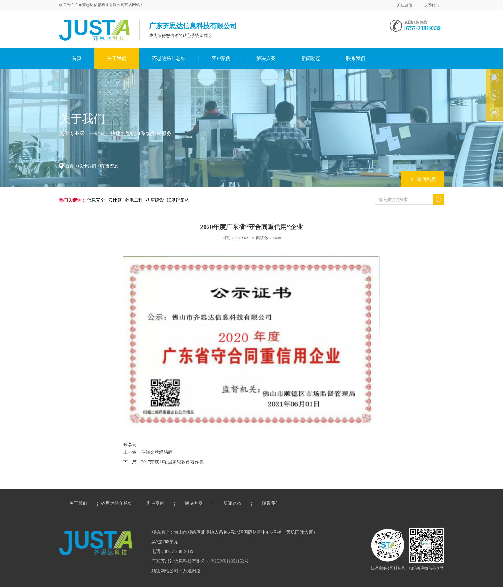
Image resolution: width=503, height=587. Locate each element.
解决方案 (266, 58)
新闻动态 (310, 58)
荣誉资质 (109, 165)
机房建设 (155, 200)
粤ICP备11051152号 (229, 561)
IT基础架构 (178, 200)
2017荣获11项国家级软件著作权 (172, 462)
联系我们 (431, 5)
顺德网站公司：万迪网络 (176, 570)
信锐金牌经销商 (157, 452)
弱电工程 (134, 200)
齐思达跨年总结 (169, 58)
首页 (76, 58)
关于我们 (116, 58)
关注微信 (404, 5)
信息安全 (96, 200)
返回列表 (426, 179)
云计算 (115, 200)
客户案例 (221, 58)
